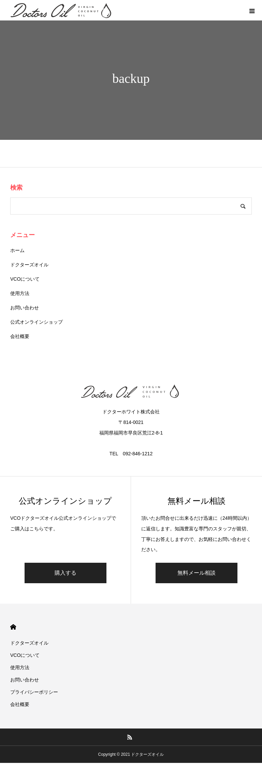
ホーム (17, 250)
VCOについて (25, 279)
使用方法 (19, 293)
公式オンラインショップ (36, 322)
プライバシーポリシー (34, 692)
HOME (13, 627)
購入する (65, 573)
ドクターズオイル (29, 264)
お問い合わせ (24, 307)
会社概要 (19, 336)
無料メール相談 (196, 573)
